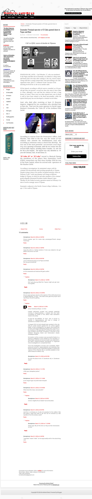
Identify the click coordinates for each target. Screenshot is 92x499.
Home (3, 17)
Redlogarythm (10, 117)
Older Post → (58, 229)
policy (8, 79)
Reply (24, 243)
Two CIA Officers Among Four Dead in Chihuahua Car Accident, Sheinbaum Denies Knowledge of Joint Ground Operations (80, 73)
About (25, 17)
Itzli (7, 104)
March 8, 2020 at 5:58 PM (37, 248)
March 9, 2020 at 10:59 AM (38, 387)
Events (19, 17)
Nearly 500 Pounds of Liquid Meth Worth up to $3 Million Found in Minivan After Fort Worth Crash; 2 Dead (80, 115)
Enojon (8, 98)
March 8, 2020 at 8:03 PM (37, 258)
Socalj (8, 120)
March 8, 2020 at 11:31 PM (38, 369)
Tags (74, 28)
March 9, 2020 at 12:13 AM (38, 378)
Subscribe (77, 156)
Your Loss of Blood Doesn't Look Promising (80, 45)
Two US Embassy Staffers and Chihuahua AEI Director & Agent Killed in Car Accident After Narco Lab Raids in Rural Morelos (80, 88)
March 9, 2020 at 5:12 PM (41, 306)
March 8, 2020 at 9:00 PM (37, 269)
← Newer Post (23, 229)
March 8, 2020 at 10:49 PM (38, 293)
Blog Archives (83, 28)
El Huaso (8, 95)
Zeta (48, 37)
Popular (68, 28)
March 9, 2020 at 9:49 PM (37, 436)
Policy (32, 17)
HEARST (8, 101)
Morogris (8, 110)
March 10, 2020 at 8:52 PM (42, 356)
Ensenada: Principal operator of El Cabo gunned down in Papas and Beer (40, 31)
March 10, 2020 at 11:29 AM (42, 423)
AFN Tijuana (41, 37)
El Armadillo (9, 92)
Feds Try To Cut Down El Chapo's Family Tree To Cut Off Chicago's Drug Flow (80, 59)
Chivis (29, 306)
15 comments (44, 35)
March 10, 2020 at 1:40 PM (42, 280)
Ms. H (8, 113)
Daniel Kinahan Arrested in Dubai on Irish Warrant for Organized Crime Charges (80, 101)
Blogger (59, 492)
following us (55, 484)
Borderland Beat (45, 492)
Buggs (8, 89)
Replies (27, 277)
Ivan (7, 107)
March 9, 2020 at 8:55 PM (37, 410)
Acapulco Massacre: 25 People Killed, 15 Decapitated (78, 33)
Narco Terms (11, 17)
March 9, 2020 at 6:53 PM (42, 398)
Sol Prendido (9, 123)
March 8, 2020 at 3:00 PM (37, 237)
